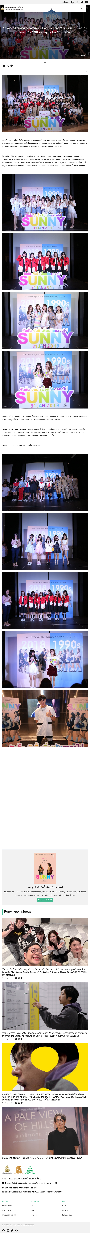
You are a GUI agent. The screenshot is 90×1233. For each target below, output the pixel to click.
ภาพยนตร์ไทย (6, 1210)
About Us (34, 1206)
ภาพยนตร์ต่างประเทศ (9, 1215)
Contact (34, 1215)
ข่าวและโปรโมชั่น (7, 1206)
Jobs (32, 1210)
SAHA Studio (65, 1210)
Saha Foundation (66, 1215)
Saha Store (64, 1206)
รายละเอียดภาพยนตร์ (45, 900)
